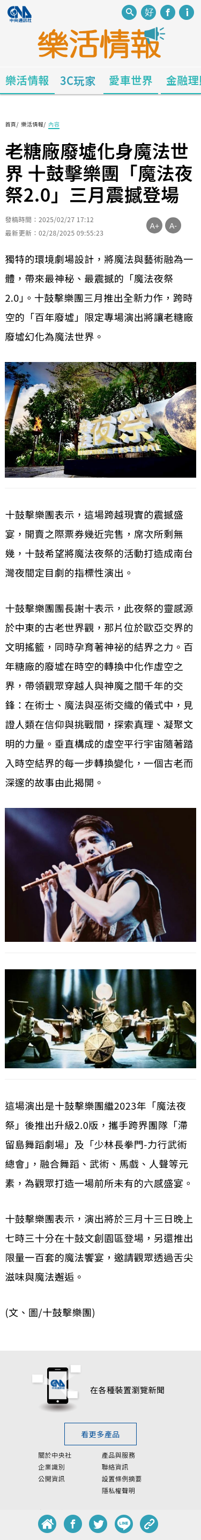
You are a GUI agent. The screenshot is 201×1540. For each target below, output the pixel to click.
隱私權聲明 (119, 1490)
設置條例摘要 (122, 1478)
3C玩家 (78, 80)
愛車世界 (131, 80)
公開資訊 (51, 1478)
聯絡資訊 (115, 1467)
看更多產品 (100, 1434)
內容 (53, 124)
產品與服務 (119, 1455)
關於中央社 (55, 1455)
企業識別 (51, 1467)
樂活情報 (27, 80)
